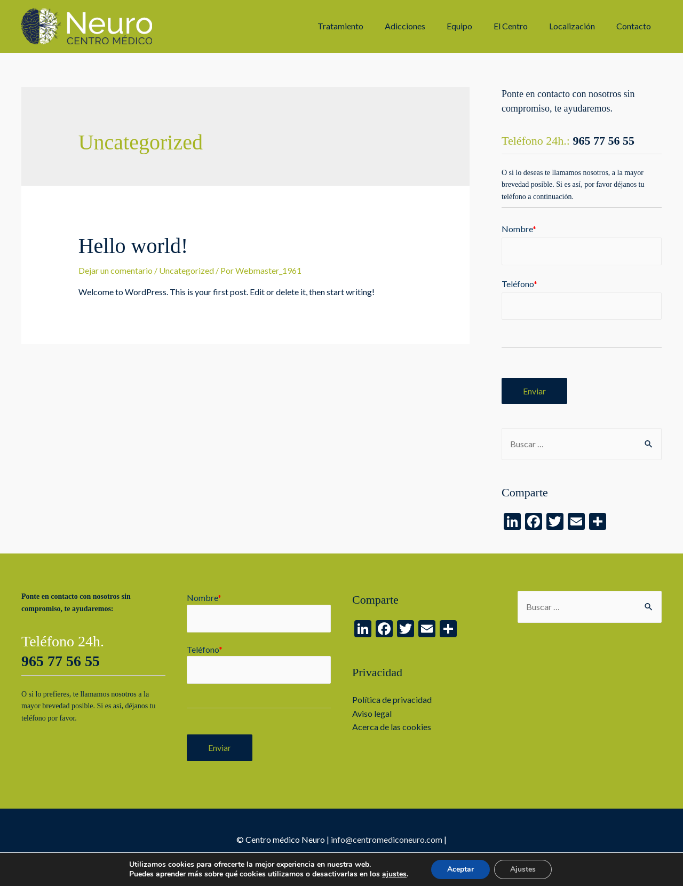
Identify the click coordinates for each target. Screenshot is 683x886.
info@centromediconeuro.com (386, 839)
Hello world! (133, 246)
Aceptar (460, 869)
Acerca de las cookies (391, 727)
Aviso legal (372, 713)
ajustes (394, 874)
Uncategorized (186, 270)
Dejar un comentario (115, 270)
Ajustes (523, 869)
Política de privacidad (392, 699)
